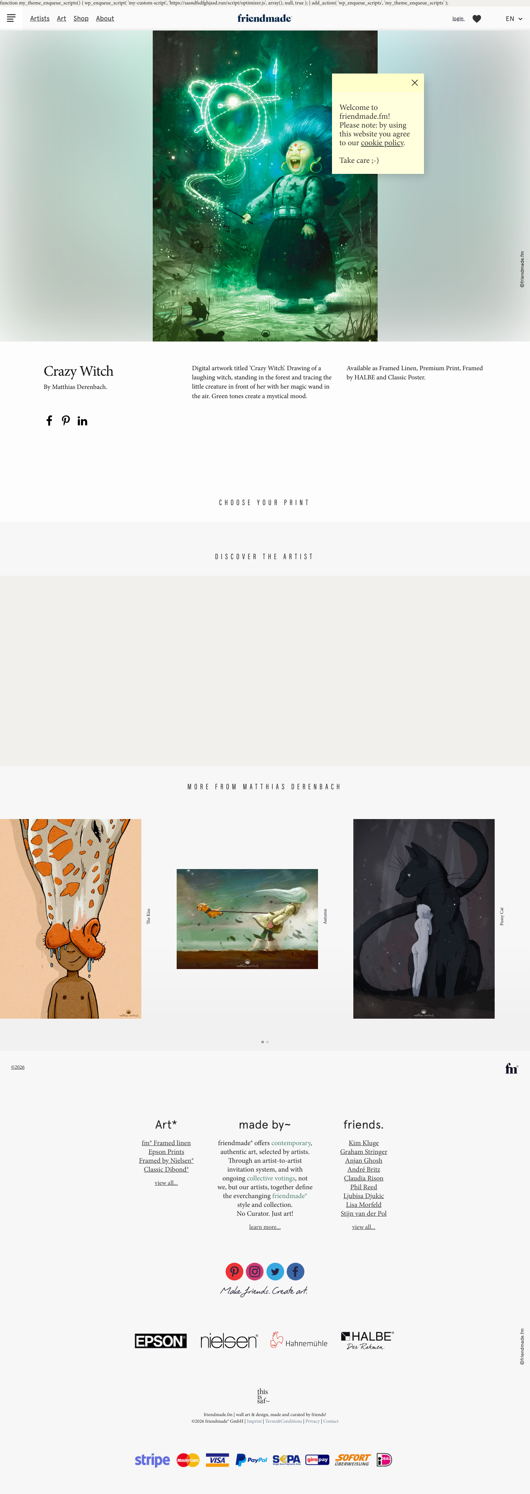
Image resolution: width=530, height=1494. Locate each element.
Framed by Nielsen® (166, 1160)
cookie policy (382, 142)
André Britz (363, 1169)
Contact (330, 1421)
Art (61, 18)
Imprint (254, 1421)
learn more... (265, 1227)
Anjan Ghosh (363, 1160)
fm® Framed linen (166, 1143)
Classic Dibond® (166, 1169)
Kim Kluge (364, 1143)
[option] (88, 919)
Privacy (312, 1421)
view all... (166, 1183)
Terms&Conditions (284, 1421)
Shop (81, 18)
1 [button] (262, 1042)
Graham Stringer (363, 1152)
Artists (40, 18)
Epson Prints (166, 1152)
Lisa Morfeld (363, 1204)
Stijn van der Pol (364, 1213)
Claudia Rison (363, 1178)
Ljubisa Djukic (363, 1196)
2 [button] (267, 1042)
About (105, 18)
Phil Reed (363, 1187)
